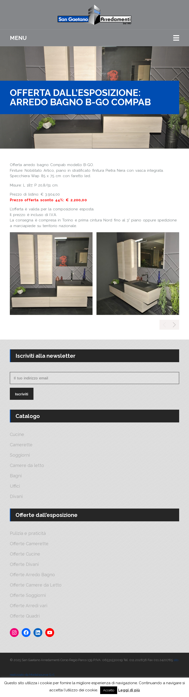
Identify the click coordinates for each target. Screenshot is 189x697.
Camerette (21, 445)
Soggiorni (20, 455)
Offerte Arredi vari (28, 606)
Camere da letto (27, 465)
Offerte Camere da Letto (36, 585)
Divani (16, 496)
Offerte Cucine (25, 554)
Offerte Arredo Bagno (32, 575)
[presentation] (174, 325)
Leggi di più (129, 690)
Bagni (16, 476)
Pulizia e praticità (28, 533)
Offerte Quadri (25, 616)
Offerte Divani (24, 564)
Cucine (17, 434)
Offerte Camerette (29, 544)
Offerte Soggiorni (28, 595)
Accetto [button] (108, 690)
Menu (18, 38)
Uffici (15, 486)
